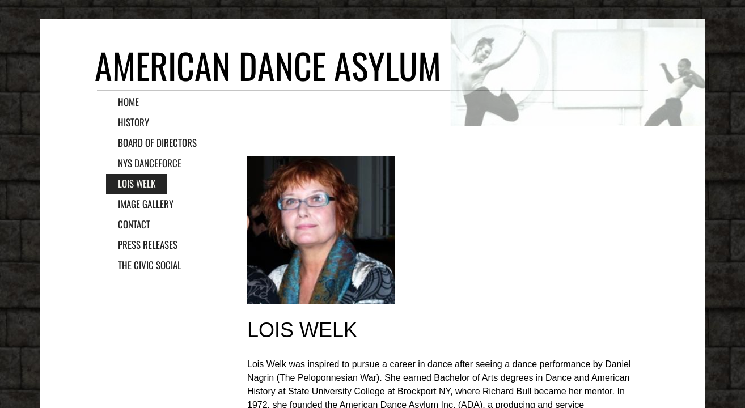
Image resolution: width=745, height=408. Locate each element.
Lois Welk (136, 183)
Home (128, 102)
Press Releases (147, 244)
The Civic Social (149, 265)
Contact (134, 224)
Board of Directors (157, 142)
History (133, 122)
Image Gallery (145, 204)
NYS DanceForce (149, 163)
